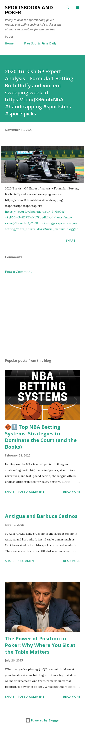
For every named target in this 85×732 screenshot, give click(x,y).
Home (9, 43)
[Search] (67, 7)
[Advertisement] (42, 316)
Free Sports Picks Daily (40, 43)
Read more (71, 492)
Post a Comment (18, 272)
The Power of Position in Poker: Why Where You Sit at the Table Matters (40, 645)
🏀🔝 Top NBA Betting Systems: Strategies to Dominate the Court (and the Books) (41, 436)
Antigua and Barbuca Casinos (41, 516)
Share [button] (70, 240)
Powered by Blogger (42, 720)
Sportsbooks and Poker (29, 10)
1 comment (27, 561)
